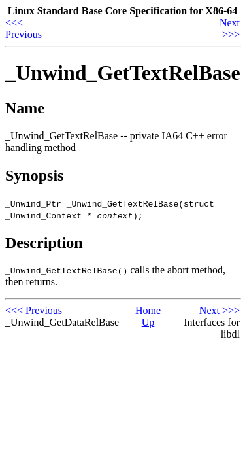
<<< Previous (23, 28)
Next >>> (230, 28)
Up (148, 322)
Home (148, 310)
